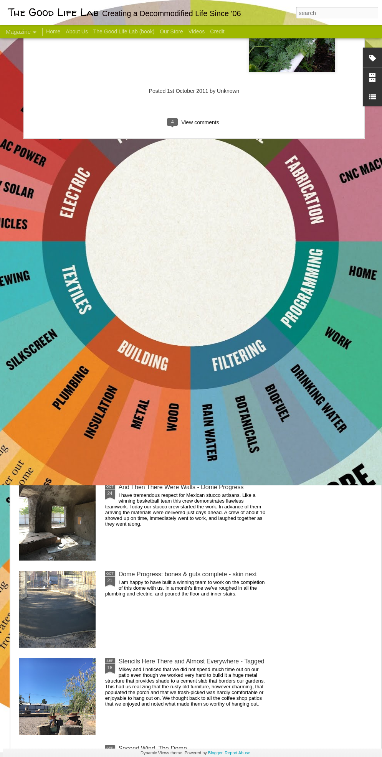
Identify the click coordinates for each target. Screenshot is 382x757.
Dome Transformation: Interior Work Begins (177, 366)
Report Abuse (237, 752)
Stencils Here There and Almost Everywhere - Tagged (192, 661)
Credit (217, 31)
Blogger (215, 752)
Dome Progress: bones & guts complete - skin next (188, 574)
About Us (77, 31)
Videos (197, 31)
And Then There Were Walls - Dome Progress (181, 487)
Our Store (171, 31)
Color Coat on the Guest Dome (74, 453)
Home (53, 31)
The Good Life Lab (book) (124, 31)
